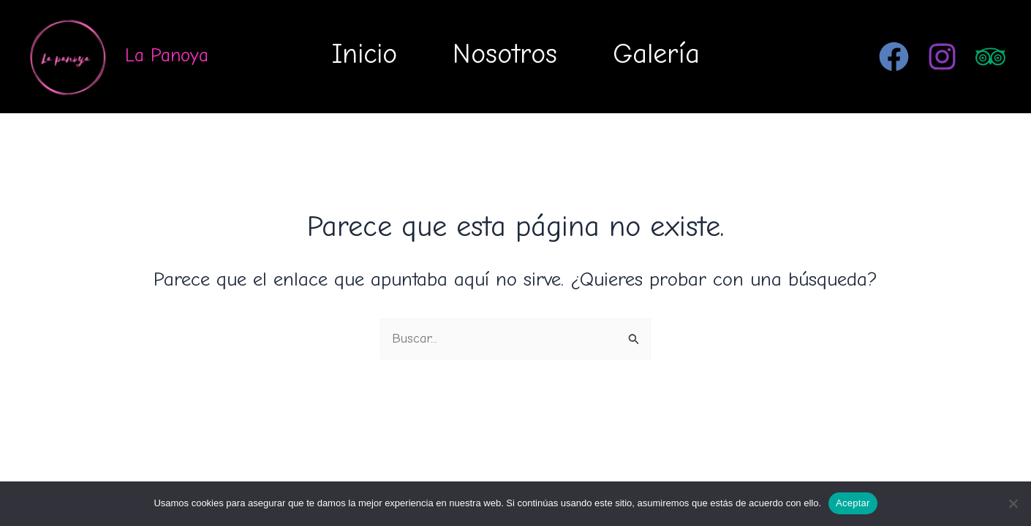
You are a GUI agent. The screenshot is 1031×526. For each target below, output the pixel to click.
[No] (1012, 503)
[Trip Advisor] (990, 57)
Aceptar (853, 503)
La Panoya (166, 55)
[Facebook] (894, 57)
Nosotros (505, 54)
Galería (656, 54)
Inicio (364, 54)
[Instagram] (942, 57)
